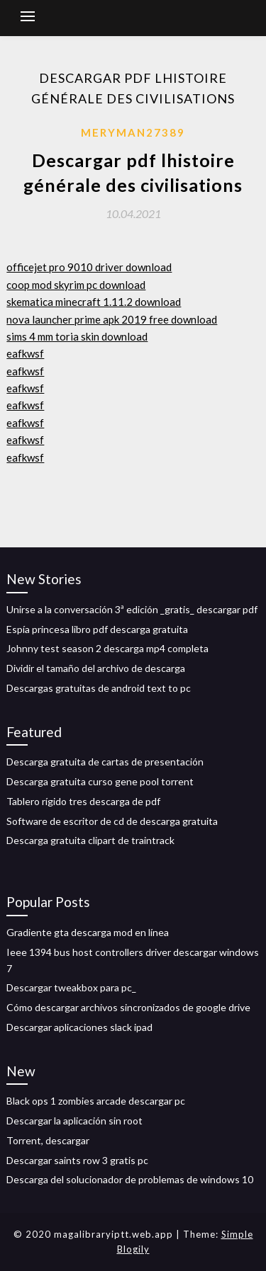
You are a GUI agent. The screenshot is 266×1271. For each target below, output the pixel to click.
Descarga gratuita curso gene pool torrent (100, 781)
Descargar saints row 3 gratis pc (77, 1160)
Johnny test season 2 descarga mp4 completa (107, 648)
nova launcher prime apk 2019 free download (111, 319)
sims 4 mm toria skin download (77, 336)
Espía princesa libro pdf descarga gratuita (97, 629)
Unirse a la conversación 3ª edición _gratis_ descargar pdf (131, 609)
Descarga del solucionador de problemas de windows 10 (129, 1179)
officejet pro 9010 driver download (89, 267)
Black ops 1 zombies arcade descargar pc (95, 1101)
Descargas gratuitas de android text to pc (98, 688)
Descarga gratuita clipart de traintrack (90, 840)
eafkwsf (25, 353)
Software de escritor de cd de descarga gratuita (112, 821)
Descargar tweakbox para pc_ (71, 987)
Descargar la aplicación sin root (74, 1121)
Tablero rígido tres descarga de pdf (83, 801)
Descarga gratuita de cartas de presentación (105, 762)
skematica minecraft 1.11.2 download (93, 301)
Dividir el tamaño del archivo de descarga (95, 668)
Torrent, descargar (47, 1140)
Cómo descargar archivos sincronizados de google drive (128, 1007)
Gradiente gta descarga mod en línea (87, 932)
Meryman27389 (133, 132)
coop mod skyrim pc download (75, 284)
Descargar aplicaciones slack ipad (79, 1027)
